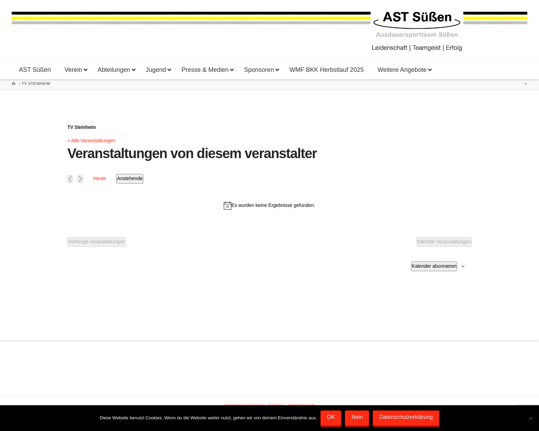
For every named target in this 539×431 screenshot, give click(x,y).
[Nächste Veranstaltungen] (80, 179)
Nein (357, 417)
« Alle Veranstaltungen (91, 140)
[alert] (269, 205)
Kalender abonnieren (434, 266)
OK (331, 417)
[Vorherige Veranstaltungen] (70, 179)
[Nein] (530, 418)
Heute (99, 178)
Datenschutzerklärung (406, 417)
